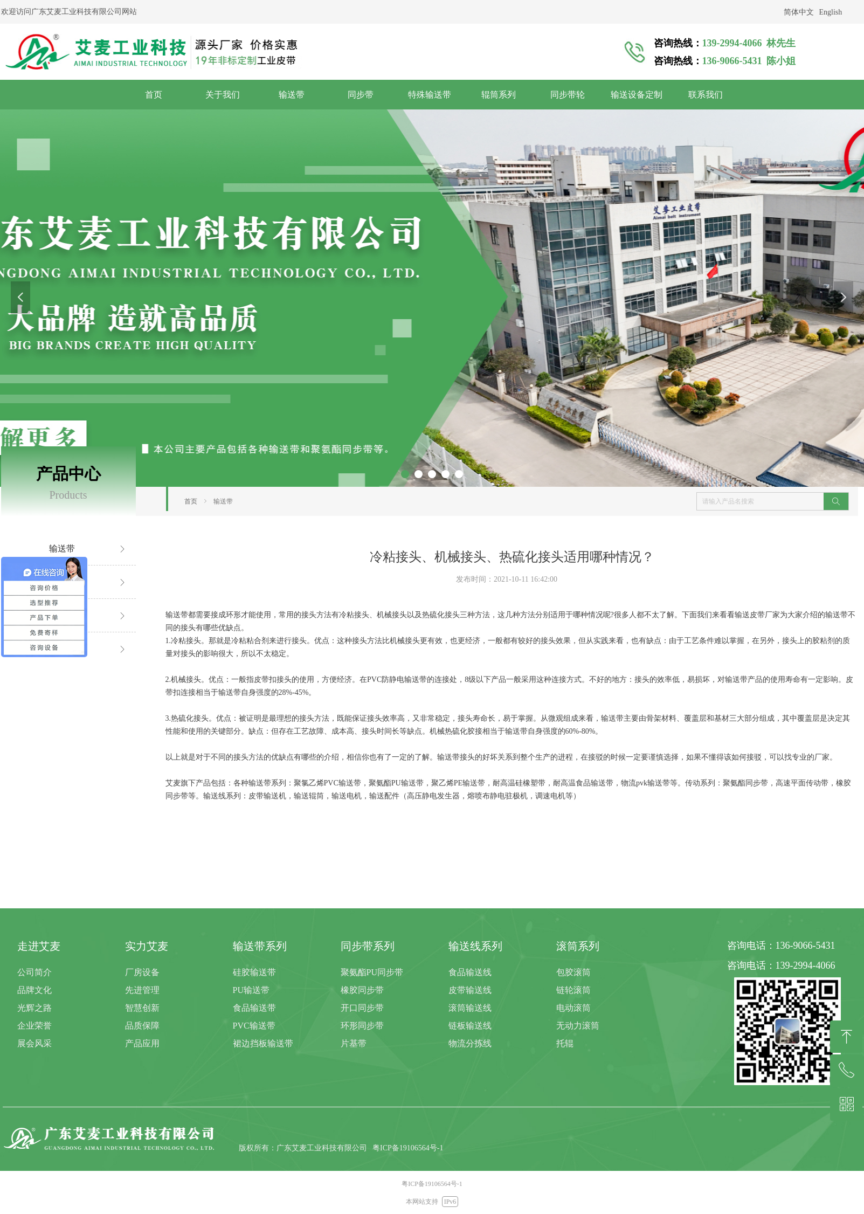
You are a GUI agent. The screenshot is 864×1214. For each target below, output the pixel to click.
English (830, 12)
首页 (190, 501)
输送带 (223, 501)
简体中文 (799, 12)
